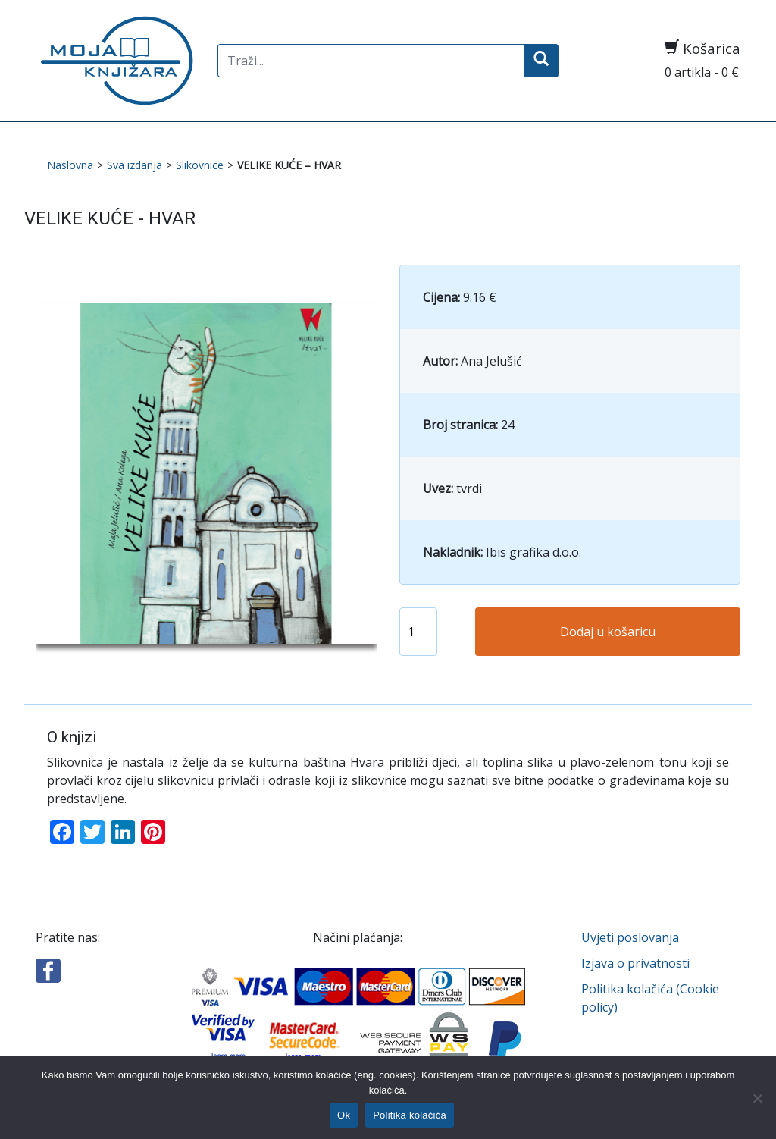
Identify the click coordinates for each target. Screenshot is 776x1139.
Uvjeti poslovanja (630, 937)
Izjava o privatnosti (635, 963)
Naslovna (70, 165)
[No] (757, 1098)
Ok (343, 1115)
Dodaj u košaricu (608, 631)
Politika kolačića (409, 1115)
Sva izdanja (134, 165)
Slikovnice (200, 165)
